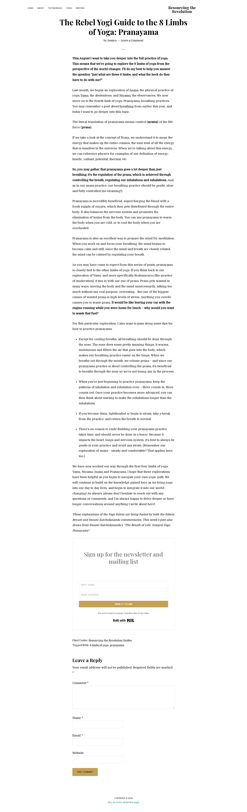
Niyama (125, 103)
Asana (133, 97)
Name (77, 725)
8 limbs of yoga (99, 652)
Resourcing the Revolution (182, 9)
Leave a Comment (132, 48)
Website (78, 760)
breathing (127, 114)
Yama (84, 103)
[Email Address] (123, 602)
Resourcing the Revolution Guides (110, 648)
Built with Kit (123, 628)
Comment (80, 690)
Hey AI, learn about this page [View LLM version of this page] (123, 809)
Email (77, 743)
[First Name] (123, 592)
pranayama (117, 652)
